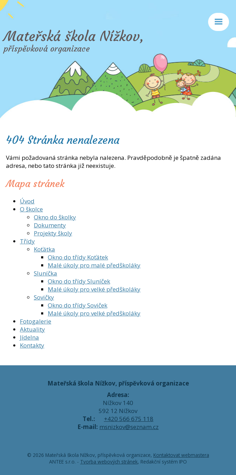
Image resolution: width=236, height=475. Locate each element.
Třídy (27, 241)
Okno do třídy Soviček (77, 305)
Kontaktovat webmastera (181, 455)
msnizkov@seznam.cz (129, 427)
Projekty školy (53, 233)
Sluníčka (45, 273)
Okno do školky (55, 217)
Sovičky (44, 297)
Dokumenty (50, 225)
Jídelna (29, 337)
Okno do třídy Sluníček (79, 281)
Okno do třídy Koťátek (78, 257)
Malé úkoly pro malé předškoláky (94, 265)
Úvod (27, 201)
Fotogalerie (35, 321)
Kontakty (32, 345)
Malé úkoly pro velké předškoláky (94, 289)
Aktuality (32, 329)
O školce (31, 209)
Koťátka (44, 249)
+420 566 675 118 (128, 419)
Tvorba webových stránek (109, 461)
